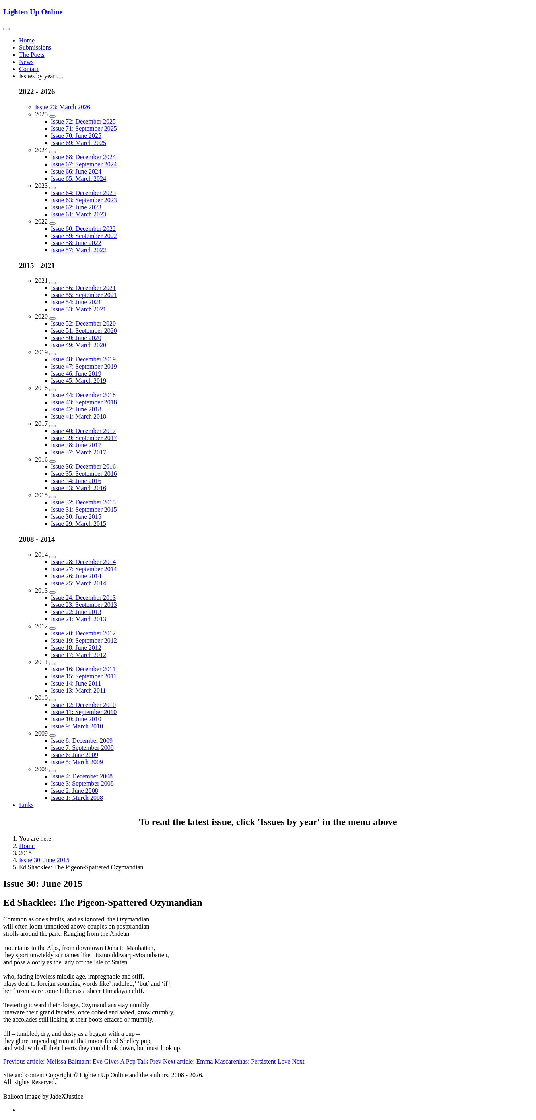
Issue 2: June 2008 (74, 790)
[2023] (52, 188)
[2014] (52, 557)
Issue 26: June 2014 (76, 576)
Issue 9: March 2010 (77, 726)
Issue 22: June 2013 (76, 611)
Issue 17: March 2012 (78, 654)
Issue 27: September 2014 (84, 569)
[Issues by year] (60, 78)
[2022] (52, 223)
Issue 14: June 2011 (76, 683)
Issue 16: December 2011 (83, 669)
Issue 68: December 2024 (83, 157)
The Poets (32, 54)
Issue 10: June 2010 (76, 719)
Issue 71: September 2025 (84, 128)
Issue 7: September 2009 (82, 747)
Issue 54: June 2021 (76, 302)
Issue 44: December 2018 (83, 395)
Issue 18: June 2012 (76, 647)
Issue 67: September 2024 (84, 164)
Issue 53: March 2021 (78, 309)
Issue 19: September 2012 (84, 640)
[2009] (52, 735)
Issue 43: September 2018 (84, 402)
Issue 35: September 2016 (84, 473)
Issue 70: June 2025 (76, 135)
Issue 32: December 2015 (83, 502)
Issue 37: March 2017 (78, 452)
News (26, 61)
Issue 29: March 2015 (78, 523)
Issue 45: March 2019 (78, 380)
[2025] (52, 116)
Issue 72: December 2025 (83, 121)
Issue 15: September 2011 (84, 676)
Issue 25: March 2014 (78, 583)
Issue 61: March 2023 (78, 214)
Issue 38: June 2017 (76, 445)
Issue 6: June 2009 (74, 754)
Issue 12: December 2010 (83, 704)
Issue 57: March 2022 (78, 250)
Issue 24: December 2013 (83, 597)
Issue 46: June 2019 (76, 373)
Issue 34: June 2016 (76, 480)
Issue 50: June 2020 (76, 337)
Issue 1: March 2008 (77, 797)
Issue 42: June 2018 (76, 409)
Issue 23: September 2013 (84, 604)
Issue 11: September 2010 (84, 712)
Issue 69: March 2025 (78, 142)
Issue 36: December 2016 (83, 466)
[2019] (52, 354)
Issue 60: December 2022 (83, 228)
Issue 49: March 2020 (78, 345)
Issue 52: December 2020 (83, 323)
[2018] (52, 390)
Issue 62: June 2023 (76, 207)
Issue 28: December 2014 (83, 561)
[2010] (52, 700)
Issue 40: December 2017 (83, 430)
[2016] (52, 461)
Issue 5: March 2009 (77, 762)
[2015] (52, 497)
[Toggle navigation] (6, 29)
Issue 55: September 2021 (84, 295)
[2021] (52, 283)
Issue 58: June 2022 (76, 242)
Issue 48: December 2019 (83, 359)
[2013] (52, 592)
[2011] (52, 664)
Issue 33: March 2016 (78, 488)
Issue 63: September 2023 (84, 200)
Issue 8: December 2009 (82, 740)
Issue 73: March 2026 (62, 107)
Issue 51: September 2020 (84, 330)
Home (27, 40)
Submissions (35, 47)
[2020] (52, 318)
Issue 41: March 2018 (78, 416)
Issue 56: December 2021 (83, 287)
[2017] (52, 426)
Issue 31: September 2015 (84, 509)
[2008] (52, 771)
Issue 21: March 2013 (78, 619)
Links (26, 804)
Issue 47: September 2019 (84, 366)
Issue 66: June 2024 (76, 171)
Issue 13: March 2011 (78, 690)
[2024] (52, 152)
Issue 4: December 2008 (82, 776)
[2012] (52, 628)
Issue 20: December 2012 (83, 633)
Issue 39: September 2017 (84, 437)
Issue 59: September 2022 (84, 235)
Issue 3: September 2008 (82, 783)
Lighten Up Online (33, 12)
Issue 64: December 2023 (83, 192)
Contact (29, 69)
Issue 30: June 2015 (76, 516)
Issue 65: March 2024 (78, 178)
